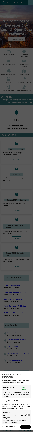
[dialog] (16, 400)
